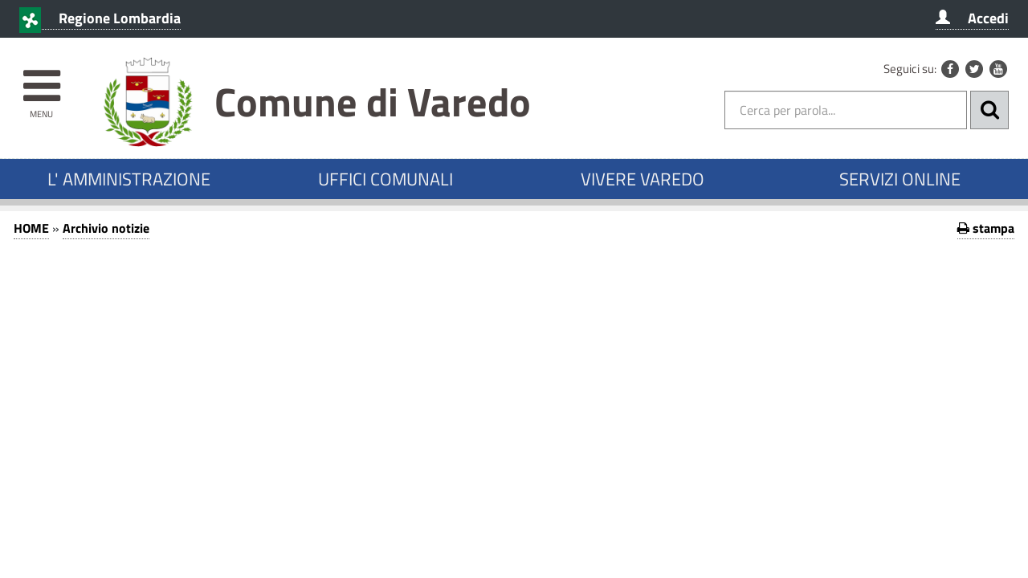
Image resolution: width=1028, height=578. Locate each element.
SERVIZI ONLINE (900, 179)
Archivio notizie (106, 228)
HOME (31, 228)
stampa (985, 228)
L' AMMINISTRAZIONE (128, 179)
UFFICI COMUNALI (385, 179)
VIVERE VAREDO (642, 179)
